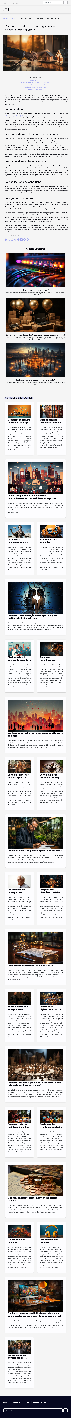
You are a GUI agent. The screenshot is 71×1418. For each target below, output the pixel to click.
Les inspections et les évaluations (35, 85)
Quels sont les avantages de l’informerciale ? (35, 380)
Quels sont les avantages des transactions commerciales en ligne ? (35, 335)
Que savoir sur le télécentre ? (35, 290)
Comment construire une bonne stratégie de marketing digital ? (19, 422)
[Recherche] (53, 2)
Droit (27, 1402)
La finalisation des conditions (35, 87)
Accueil (5, 18)
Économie (35, 1402)
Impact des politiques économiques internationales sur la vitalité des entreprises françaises (32, 498)
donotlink (35, 1406)
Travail (5, 1402)
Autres (13, 18)
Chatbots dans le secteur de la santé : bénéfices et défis (18, 660)
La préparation (35, 80)
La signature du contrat (35, 89)
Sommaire (36, 78)
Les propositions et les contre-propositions (35, 82)
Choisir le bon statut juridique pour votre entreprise (35, 850)
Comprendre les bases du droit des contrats (31, 965)
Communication (16, 1402)
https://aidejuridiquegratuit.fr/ (16, 116)
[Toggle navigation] (6, 9)
